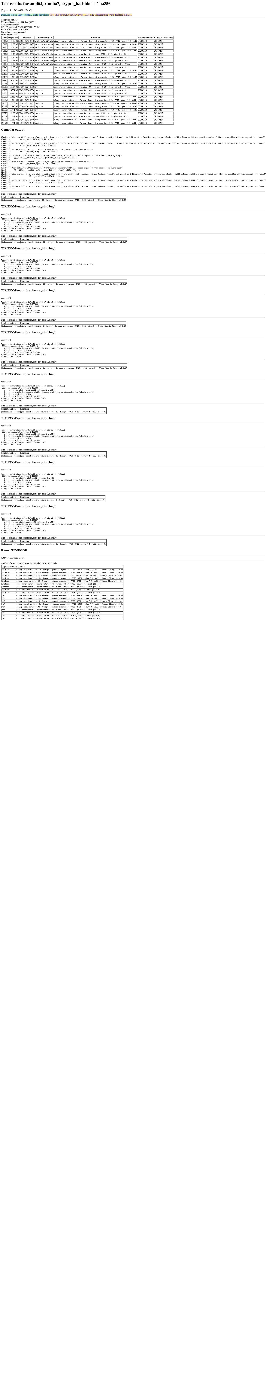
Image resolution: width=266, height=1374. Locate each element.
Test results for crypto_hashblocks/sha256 (113, 15)
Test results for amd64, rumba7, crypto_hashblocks (72, 15)
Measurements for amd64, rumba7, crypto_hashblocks (25, 15)
